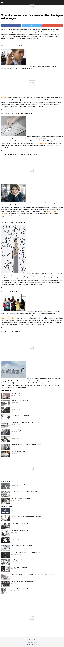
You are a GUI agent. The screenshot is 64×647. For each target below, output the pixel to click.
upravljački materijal (54, 383)
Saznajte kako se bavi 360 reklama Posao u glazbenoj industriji (27, 538)
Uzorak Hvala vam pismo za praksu (20, 523)
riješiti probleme (44, 143)
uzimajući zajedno (6, 316)
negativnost (56, 139)
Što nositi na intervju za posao (18, 430)
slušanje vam (5, 98)
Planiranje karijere (5, 11)
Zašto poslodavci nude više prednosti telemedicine (24, 589)
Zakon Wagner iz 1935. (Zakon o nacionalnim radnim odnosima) (27, 560)
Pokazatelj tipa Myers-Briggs (18, 484)
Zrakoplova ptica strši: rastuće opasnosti (21, 545)
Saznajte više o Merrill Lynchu (18, 509)
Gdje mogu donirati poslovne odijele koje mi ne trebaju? (25, 408)
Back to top (32, 639)
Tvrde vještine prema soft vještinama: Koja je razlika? (25, 491)
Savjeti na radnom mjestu (16, 11)
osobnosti (45, 311)
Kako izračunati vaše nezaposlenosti (20, 498)
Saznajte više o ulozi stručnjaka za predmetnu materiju (25, 552)
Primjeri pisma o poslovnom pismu (20, 530)
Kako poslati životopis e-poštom (19, 567)
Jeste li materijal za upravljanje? (19, 400)
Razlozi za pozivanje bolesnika (19, 437)
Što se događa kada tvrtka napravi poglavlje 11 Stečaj (25, 422)
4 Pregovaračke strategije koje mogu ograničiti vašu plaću (26, 516)
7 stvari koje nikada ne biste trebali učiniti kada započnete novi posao (29, 444)
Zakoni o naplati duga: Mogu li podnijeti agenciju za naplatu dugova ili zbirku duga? (32, 574)
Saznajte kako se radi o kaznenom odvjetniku (23, 581)
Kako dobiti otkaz (15, 393)
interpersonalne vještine (8, 318)
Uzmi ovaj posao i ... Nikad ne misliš (20, 415)
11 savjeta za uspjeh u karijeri (18, 451)
